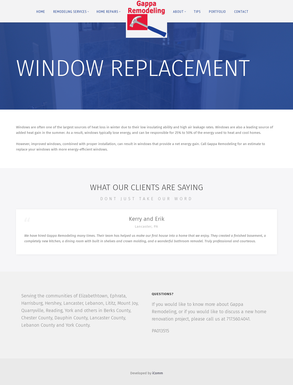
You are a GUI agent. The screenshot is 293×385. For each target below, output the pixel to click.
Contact (241, 11)
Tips (197, 11)
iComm (157, 373)
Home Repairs (109, 11)
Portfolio (217, 11)
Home (40, 11)
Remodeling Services (71, 11)
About (179, 11)
